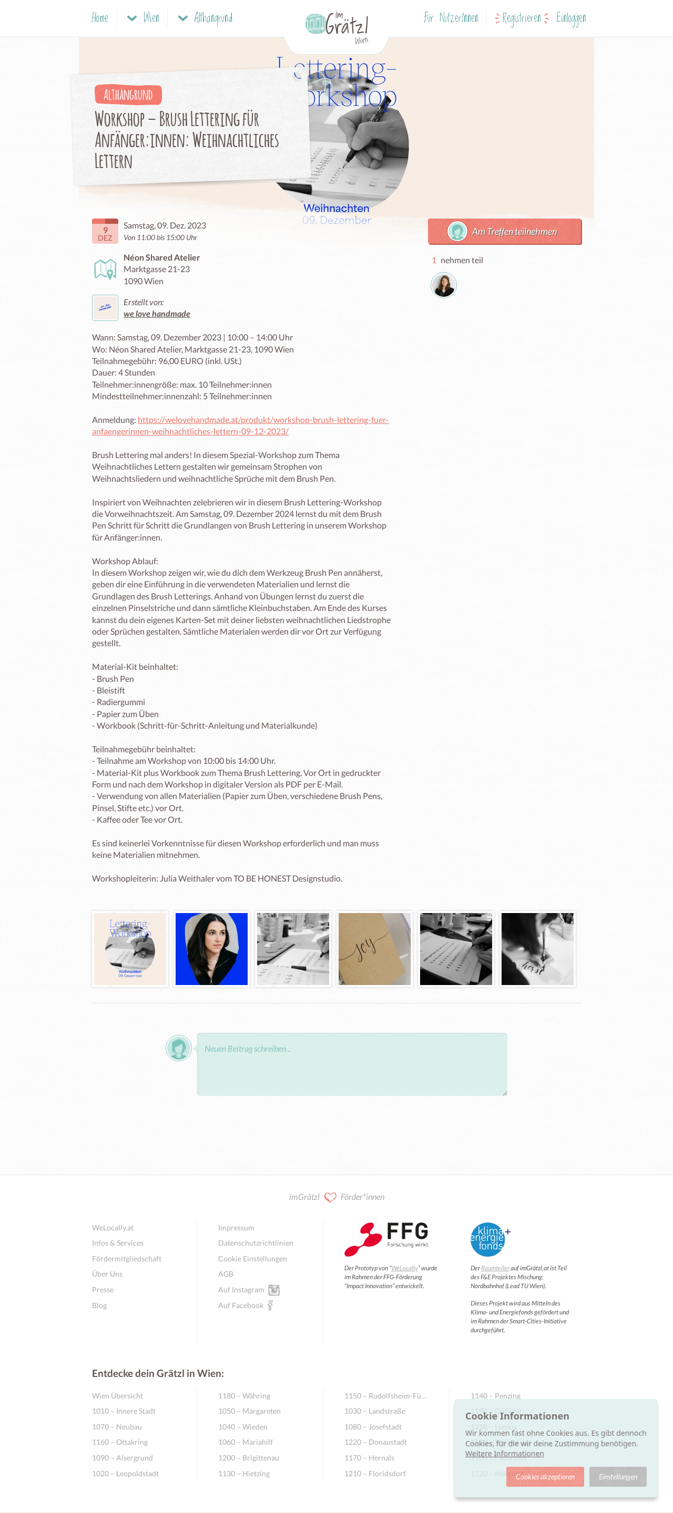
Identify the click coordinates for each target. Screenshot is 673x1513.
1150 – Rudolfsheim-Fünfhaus (386, 1395)
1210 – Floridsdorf (375, 1473)
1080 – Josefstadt (373, 1426)
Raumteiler (495, 1268)
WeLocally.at (113, 1227)
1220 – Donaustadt (375, 1441)
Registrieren (522, 19)
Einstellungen (618, 1476)
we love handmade (157, 313)
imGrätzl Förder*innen (336, 1197)
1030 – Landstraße (374, 1410)
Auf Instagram (241, 1289)
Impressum (236, 1227)
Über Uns (107, 1273)
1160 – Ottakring (120, 1441)
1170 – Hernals (369, 1457)
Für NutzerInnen (451, 19)
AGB (225, 1273)
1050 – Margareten (249, 1410)
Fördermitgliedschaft (126, 1258)
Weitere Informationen (504, 1453)
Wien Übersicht (117, 1395)
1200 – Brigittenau (248, 1457)
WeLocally (404, 1268)
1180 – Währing (244, 1395)
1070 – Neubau (117, 1426)
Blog (99, 1305)
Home (100, 19)
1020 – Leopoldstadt (125, 1473)
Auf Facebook (240, 1305)
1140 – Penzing (496, 1395)
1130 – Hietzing (244, 1473)
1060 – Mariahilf (245, 1441)
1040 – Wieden (243, 1426)
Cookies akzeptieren (545, 1476)
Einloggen (571, 19)
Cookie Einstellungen (252, 1258)
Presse (103, 1289)
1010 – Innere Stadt (124, 1410)
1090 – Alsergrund (122, 1457)
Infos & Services (118, 1242)
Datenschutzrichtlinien (255, 1242)
